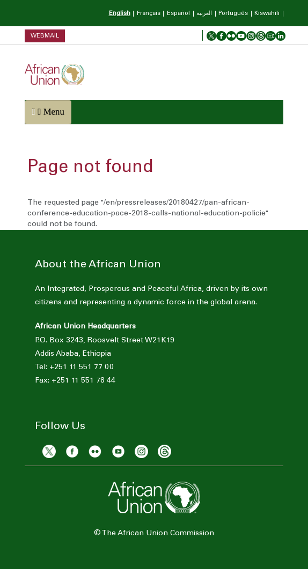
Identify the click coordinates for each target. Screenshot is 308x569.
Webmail (45, 36)
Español (178, 14)
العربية (204, 14)
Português (233, 14)
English (119, 14)
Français (148, 14)
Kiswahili (267, 14)
